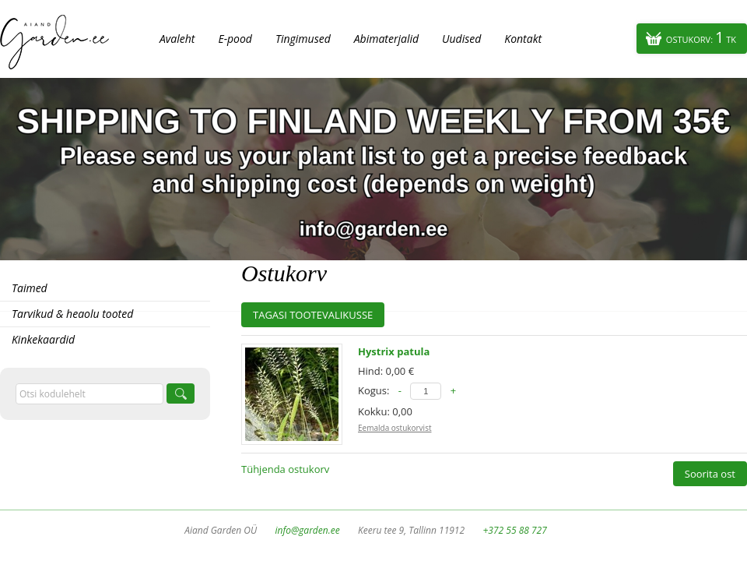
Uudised (461, 38)
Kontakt (523, 38)
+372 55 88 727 (514, 530)
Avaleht (177, 38)
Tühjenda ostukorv (285, 469)
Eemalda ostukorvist (394, 427)
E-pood (235, 38)
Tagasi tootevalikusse (313, 315)
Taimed (29, 287)
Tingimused (303, 38)
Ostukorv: (701, 37)
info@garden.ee (307, 530)
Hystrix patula (394, 351)
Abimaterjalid (386, 38)
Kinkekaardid (43, 339)
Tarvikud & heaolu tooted (72, 313)
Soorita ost (710, 474)
